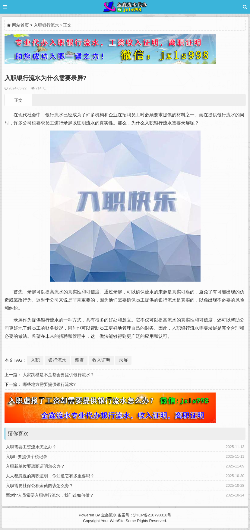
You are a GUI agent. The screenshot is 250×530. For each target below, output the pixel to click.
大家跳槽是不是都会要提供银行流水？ (58, 374)
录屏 (123, 360)
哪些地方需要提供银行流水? (49, 384)
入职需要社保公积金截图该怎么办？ (39, 485)
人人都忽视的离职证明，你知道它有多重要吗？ (50, 475)
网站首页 (20, 25)
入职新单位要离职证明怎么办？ (35, 466)
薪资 (79, 360)
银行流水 (57, 360)
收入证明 (101, 360)
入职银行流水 (46, 25)
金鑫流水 (109, 515)
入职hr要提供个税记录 (26, 456)
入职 (35, 360)
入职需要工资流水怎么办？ (31, 446)
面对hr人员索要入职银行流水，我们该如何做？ (50, 495)
